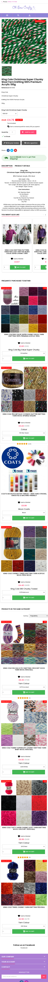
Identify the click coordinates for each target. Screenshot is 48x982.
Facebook (24, 948)
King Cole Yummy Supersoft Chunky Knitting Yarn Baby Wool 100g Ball (24, 749)
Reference (5, 88)
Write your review (11, 143)
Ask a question (31, 143)
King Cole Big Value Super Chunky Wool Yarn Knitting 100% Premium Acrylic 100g (24, 335)
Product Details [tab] (22, 166)
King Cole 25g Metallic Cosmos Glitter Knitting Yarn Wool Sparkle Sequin (24, 415)
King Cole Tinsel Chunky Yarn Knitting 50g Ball (24, 907)
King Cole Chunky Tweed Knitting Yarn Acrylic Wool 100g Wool (24, 574)
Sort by (25, 616)
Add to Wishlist (17, 259)
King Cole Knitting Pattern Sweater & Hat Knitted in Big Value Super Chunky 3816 (17, 251)
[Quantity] (12, 132)
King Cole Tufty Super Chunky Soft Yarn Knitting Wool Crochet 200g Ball (24, 828)
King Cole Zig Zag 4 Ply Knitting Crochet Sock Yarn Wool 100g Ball (24, 669)
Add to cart (28, 132)
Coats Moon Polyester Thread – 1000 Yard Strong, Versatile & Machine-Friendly (24, 495)
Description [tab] (7, 166)
